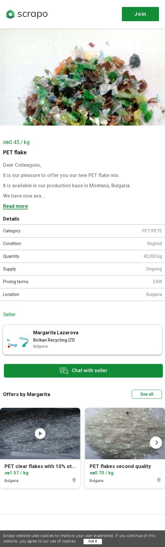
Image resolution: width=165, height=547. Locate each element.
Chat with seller (83, 370)
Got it (92, 541)
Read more (15, 206)
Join (140, 14)
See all (147, 394)
